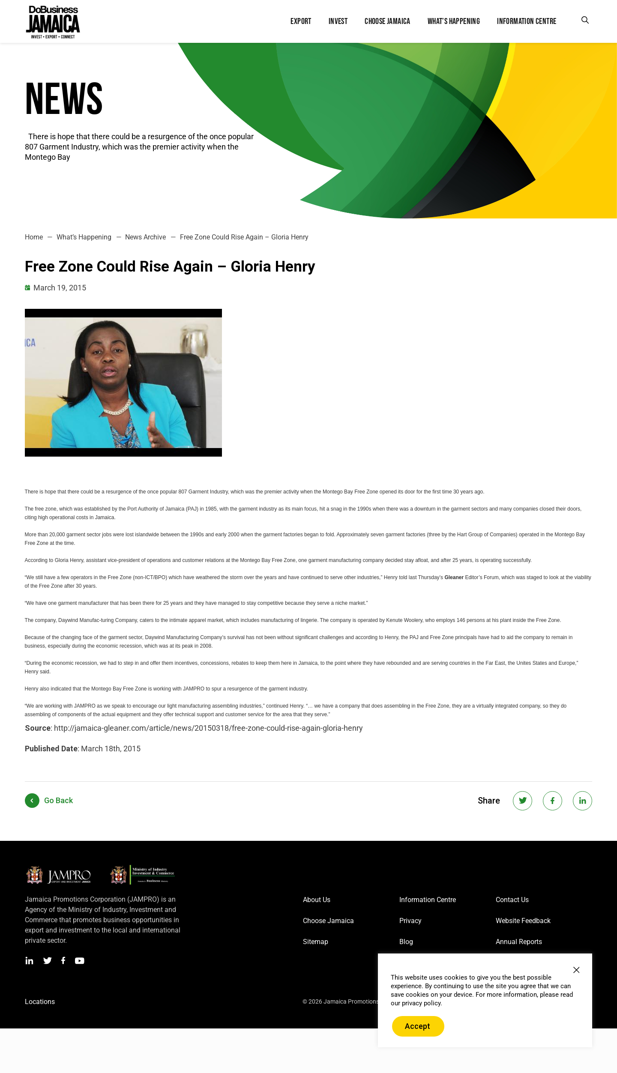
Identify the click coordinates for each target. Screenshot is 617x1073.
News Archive (145, 237)
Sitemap (315, 942)
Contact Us (512, 900)
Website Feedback (523, 921)
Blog (406, 942)
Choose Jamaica (328, 921)
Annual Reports (519, 942)
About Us (316, 900)
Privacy (410, 921)
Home (34, 237)
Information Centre (427, 900)
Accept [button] (417, 1026)
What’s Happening (84, 237)
